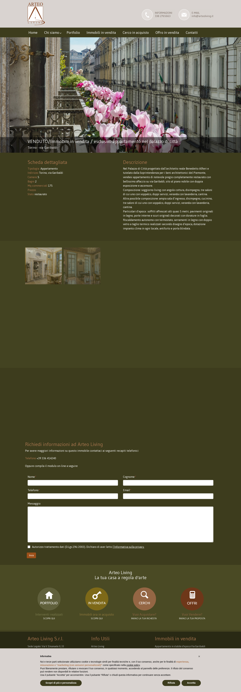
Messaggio (34, 503)
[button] (199, 656)
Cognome (129, 476)
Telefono (34, 490)
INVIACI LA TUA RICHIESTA (144, 618)
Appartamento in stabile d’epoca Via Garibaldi (180, 646)
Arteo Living (97, 646)
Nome (32, 476)
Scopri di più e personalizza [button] (61, 682)
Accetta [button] (191, 682)
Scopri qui (97, 618)
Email (127, 490)
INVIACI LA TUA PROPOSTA (192, 618)
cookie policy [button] (133, 665)
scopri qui (49, 618)
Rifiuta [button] (171, 682)
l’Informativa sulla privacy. (128, 546)
